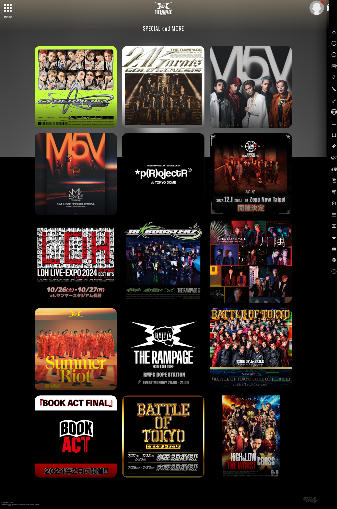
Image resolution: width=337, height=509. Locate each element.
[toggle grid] (8, 8)
